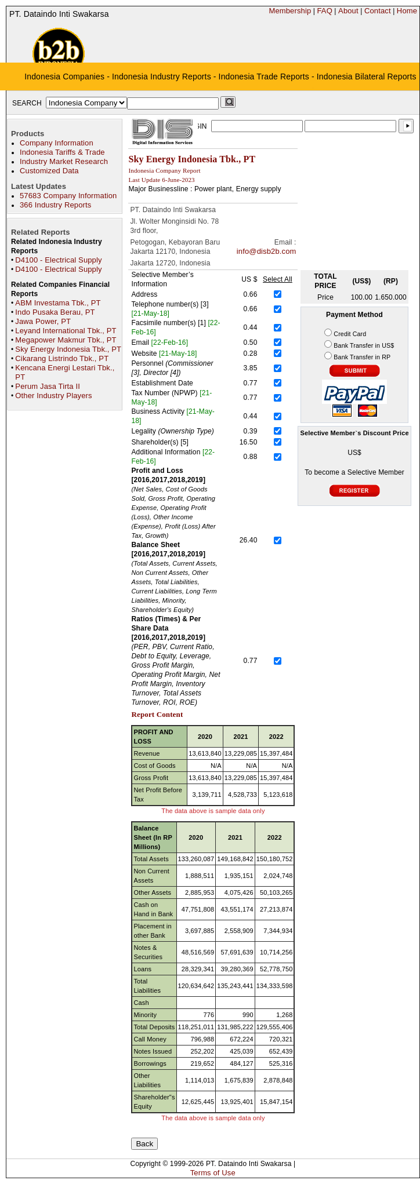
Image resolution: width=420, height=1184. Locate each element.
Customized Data (49, 170)
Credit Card (350, 333)
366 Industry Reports (55, 205)
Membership (290, 10)
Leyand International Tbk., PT (65, 330)
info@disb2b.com (266, 251)
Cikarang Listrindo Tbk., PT (61, 358)
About (348, 10)
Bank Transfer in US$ (364, 345)
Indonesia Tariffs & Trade (62, 152)
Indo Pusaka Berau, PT (55, 312)
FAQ (324, 10)
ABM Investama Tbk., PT (57, 302)
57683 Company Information (68, 195)
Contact (377, 10)
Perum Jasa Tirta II (47, 386)
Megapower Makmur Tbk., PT (65, 340)
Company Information (56, 143)
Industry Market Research (64, 161)
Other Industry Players (53, 395)
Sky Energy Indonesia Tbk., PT (68, 349)
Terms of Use (213, 1172)
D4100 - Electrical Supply (58, 260)
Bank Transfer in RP (362, 357)
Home (407, 10)
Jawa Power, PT (43, 321)
